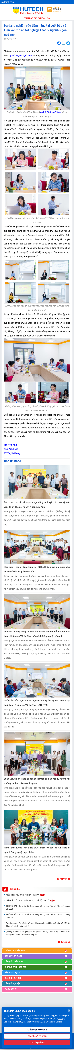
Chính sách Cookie (54, 1022)
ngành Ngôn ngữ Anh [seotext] (50, 112)
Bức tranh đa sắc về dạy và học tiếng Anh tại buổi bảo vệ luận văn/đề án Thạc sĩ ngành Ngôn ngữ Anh (37, 504)
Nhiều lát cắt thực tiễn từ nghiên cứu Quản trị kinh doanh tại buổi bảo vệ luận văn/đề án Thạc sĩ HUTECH (37, 703)
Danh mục (8, 2)
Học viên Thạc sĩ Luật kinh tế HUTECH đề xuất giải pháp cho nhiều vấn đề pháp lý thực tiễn (37, 569)
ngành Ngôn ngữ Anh (20, 55)
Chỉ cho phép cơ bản (37, 1029)
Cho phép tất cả (37, 1042)
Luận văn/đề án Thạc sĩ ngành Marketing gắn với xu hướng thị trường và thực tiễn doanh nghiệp (37, 781)
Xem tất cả (63, 879)
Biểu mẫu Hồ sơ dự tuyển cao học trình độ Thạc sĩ (30, 900)
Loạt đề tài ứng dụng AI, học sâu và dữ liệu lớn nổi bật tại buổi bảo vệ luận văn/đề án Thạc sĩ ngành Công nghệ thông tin (37, 634)
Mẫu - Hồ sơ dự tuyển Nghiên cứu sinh (25, 895)
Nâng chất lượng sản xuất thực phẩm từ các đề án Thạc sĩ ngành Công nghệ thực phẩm (37, 850)
